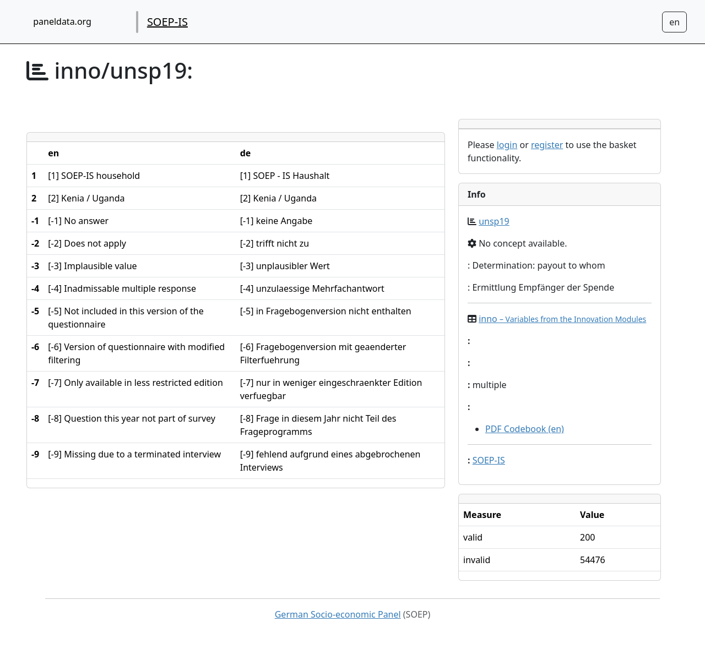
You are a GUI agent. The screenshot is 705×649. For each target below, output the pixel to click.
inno (562, 319)
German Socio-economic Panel (338, 614)
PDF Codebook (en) (524, 429)
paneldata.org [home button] (62, 21)
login (507, 145)
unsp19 (494, 221)
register (547, 145)
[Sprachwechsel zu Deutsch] (674, 22)
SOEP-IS (167, 21)
